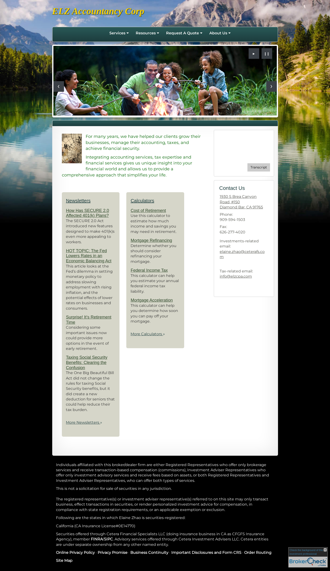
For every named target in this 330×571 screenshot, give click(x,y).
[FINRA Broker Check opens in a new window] (308, 557)
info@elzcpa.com (236, 276)
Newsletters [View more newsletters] (78, 200)
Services (117, 33)
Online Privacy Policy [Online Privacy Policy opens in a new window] (75, 552)
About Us (218, 33)
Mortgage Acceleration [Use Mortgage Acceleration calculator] (152, 300)
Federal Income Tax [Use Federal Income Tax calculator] (149, 270)
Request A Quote (182, 33)
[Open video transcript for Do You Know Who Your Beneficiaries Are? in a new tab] (258, 167)
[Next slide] (271, 86)
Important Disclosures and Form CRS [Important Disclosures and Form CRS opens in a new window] (206, 552)
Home (101, 33)
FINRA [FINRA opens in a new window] (97, 539)
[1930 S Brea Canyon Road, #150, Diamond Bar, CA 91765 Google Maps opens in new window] (244, 202)
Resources (146, 33)
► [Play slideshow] (253, 54)
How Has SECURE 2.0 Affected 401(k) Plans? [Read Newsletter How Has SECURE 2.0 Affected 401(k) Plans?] (87, 213)
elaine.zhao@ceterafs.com (242, 254)
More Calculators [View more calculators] (148, 334)
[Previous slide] (58, 86)
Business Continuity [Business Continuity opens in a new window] (149, 552)
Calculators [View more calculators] (142, 200)
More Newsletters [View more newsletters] (84, 422)
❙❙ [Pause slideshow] (267, 54)
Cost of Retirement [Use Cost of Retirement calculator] (148, 210)
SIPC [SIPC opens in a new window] (108, 539)
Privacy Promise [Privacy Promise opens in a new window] (112, 552)
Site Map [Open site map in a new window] (64, 560)
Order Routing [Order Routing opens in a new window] (257, 552)
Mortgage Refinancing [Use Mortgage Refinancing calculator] (151, 240)
